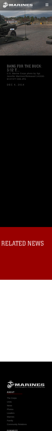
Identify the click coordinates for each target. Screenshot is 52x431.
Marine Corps (26, 385)
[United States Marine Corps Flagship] (18, 4)
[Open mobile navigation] (47, 4)
